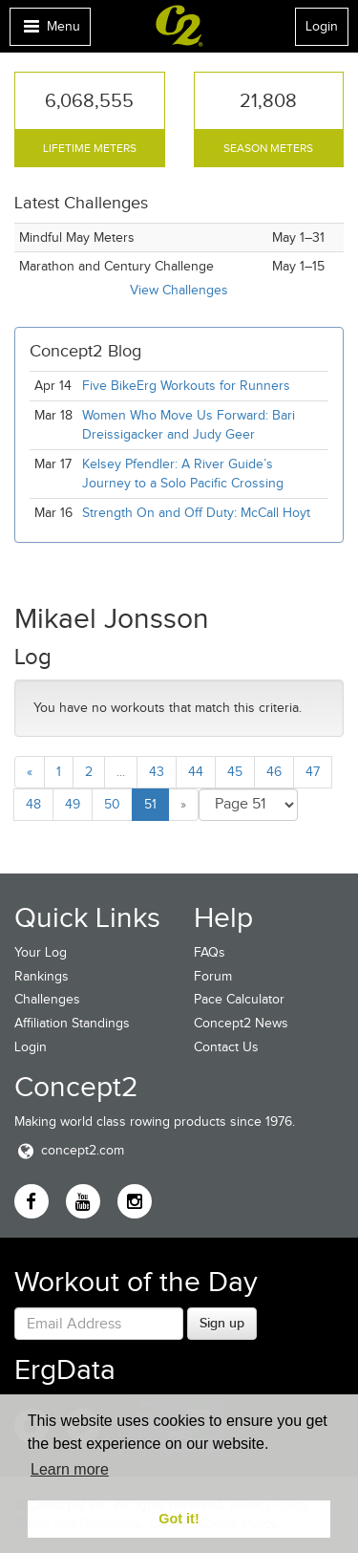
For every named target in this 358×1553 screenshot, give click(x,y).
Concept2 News (241, 1023)
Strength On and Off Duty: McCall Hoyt (196, 513)
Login (321, 26)
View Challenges (179, 290)
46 (274, 772)
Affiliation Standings (72, 1023)
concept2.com (69, 1150)
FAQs (209, 952)
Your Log (40, 952)
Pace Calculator (239, 999)
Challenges (47, 999)
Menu (49, 31)
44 (195, 772)
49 (72, 804)
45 (234, 772)
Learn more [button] (70, 1469)
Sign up (222, 1322)
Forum (213, 976)
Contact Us (226, 1047)
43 (156, 772)
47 (312, 772)
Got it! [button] (178, 1518)
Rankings (41, 976)
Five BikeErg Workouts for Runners (186, 385)
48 (33, 804)
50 (112, 804)
